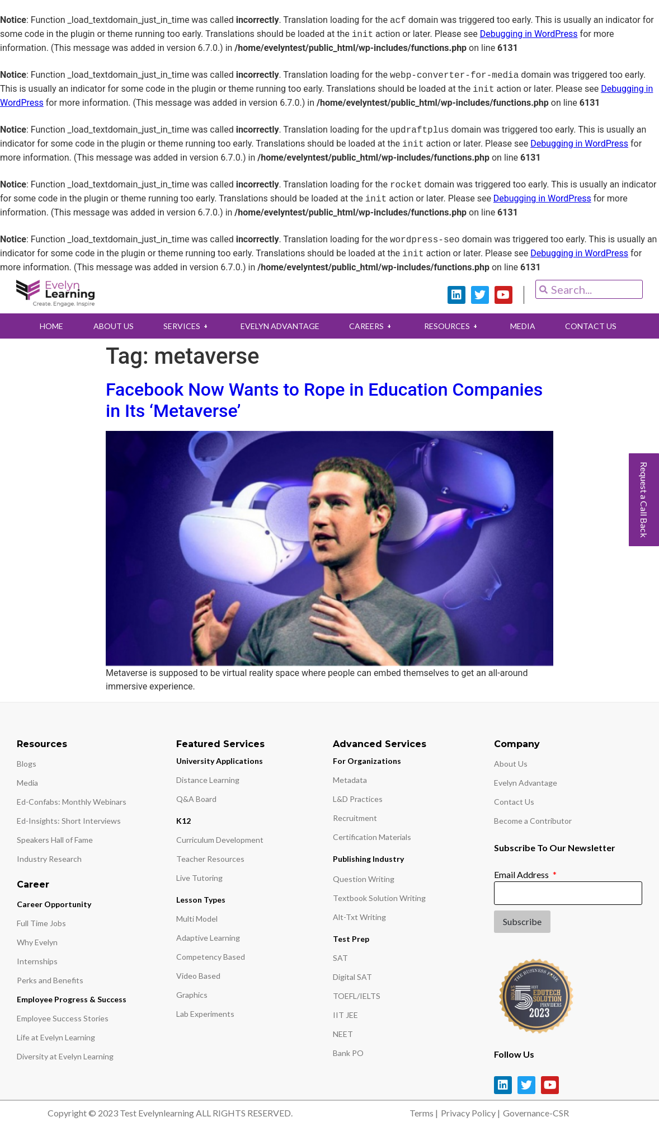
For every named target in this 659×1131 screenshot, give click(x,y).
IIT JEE (345, 1015)
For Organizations (367, 761)
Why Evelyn (37, 942)
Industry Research (49, 858)
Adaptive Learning (208, 937)
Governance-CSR (536, 1112)
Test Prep (351, 939)
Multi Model (197, 918)
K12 (183, 820)
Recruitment (355, 818)
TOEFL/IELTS (356, 996)
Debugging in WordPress (529, 34)
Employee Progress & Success (71, 999)
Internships (37, 961)
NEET (343, 1034)
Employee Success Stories (63, 1018)
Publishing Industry (368, 858)
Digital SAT (352, 977)
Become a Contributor (533, 820)
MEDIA (524, 326)
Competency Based (210, 956)
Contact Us (514, 801)
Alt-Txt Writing (359, 917)
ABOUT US (111, 326)
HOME (48, 326)
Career (33, 884)
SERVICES (185, 326)
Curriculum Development (219, 839)
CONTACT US (593, 326)
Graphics (192, 994)
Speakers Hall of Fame (55, 839)
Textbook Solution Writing (379, 898)
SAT (340, 958)
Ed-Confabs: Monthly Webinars (71, 801)
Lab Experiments (205, 1014)
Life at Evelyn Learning (56, 1037)
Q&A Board (196, 799)
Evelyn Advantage (525, 782)
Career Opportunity (54, 904)
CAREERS (372, 326)
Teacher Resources (210, 858)
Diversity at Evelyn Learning (65, 1056)
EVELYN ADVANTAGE (279, 326)
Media (27, 782)
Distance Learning (207, 780)
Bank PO (348, 1053)
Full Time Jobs (41, 923)
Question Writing (363, 879)
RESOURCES (453, 326)
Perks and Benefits (50, 980)
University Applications (219, 761)
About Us (511, 763)
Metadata (350, 780)
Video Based (198, 975)
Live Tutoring (199, 878)
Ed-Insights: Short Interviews (69, 820)
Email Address (522, 874)
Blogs (26, 763)
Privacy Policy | (470, 1112)
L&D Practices (358, 799)
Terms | (423, 1112)
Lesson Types (200, 899)
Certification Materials (372, 837)
